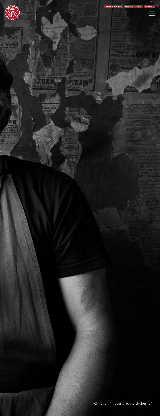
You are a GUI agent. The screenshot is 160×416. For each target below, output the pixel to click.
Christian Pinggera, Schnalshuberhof (123, 403)
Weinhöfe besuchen (133, 7)
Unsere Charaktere (113, 7)
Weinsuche (149, 7)
